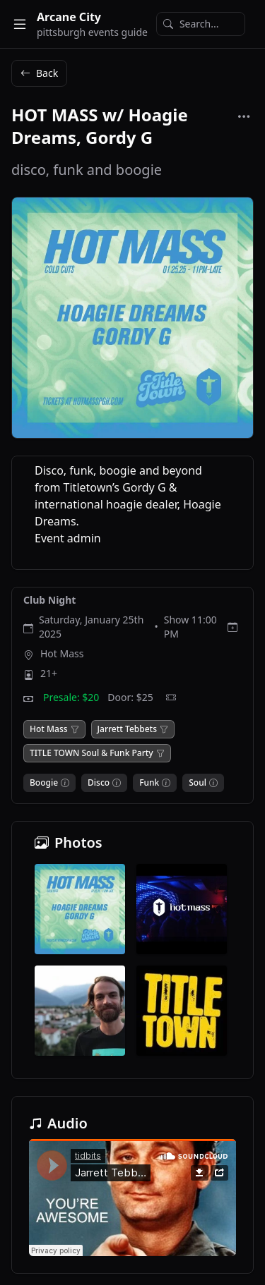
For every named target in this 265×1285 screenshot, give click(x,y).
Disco (99, 782)
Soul (197, 782)
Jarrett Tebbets (127, 729)
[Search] (200, 24)
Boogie (44, 782)
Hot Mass (62, 653)
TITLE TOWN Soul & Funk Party (91, 753)
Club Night (49, 600)
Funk (149, 782)
